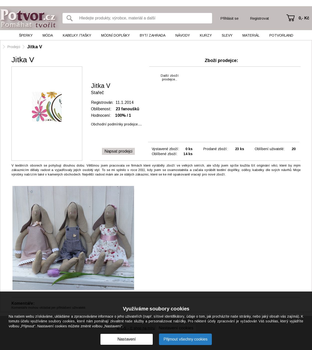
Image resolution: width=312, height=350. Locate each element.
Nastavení (126, 339)
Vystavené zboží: (165, 149)
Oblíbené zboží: (164, 154)
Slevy (227, 35)
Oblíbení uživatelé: (270, 149)
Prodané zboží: (215, 149)
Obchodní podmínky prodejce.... (116, 124)
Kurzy (206, 35)
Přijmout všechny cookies (185, 339)
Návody (182, 35)
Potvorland (281, 35)
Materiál (250, 35)
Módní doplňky (115, 35)
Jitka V (34, 46)
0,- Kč (304, 18)
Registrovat (259, 18)
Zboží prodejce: (221, 60)
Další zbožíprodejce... (170, 77)
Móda (48, 35)
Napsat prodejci (118, 151)
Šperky (26, 35)
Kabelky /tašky (77, 35)
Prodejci (13, 47)
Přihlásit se (229, 18)
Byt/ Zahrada (152, 35)
